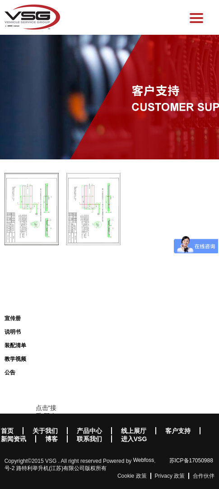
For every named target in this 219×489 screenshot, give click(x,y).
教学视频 (15, 359)
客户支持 (178, 430)
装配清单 (15, 345)
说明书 (13, 332)
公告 (10, 372)
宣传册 (13, 318)
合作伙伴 (203, 476)
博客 (51, 438)
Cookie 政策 (132, 476)
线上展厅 (133, 430)
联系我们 (89, 438)
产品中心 (89, 430)
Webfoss (143, 460)
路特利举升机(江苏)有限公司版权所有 (61, 468)
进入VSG (134, 438)
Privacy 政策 (170, 476)
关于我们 (45, 430)
